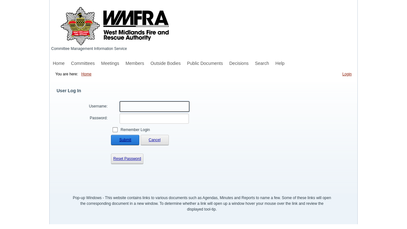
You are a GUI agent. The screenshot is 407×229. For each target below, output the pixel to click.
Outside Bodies (165, 63)
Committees (83, 63)
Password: (98, 118)
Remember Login (135, 130)
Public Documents (205, 63)
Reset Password (127, 158)
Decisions (239, 63)
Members (135, 63)
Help (280, 63)
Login (347, 74)
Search (262, 63)
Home (59, 63)
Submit (125, 140)
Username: (98, 106)
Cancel (155, 140)
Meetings (110, 63)
